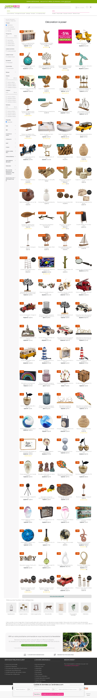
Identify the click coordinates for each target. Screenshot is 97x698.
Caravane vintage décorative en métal (28, 89)
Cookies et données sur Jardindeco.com (48, 684)
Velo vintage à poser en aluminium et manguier (83, 112)
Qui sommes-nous (40, 664)
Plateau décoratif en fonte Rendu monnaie (65, 497)
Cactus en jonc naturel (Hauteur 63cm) (65, 225)
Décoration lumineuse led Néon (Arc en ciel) (28, 384)
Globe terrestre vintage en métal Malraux (46, 452)
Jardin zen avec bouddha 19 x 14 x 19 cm (28, 338)
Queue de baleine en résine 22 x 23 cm (83, 66)
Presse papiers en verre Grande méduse (28, 474)
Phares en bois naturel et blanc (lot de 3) (84, 588)
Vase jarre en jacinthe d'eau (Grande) (28, 180)
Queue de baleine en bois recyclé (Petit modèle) (46, 44)
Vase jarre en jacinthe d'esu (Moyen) (84, 157)
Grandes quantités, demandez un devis (16, 672)
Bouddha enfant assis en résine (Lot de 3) (46, 474)
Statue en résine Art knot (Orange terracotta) (83, 543)
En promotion (10, 68)
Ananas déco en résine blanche (46, 202)
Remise (9, 30)
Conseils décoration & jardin (42, 678)
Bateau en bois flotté (83, 247)
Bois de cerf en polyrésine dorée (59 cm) (46, 225)
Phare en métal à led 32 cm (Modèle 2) (46, 361)
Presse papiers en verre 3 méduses (27, 520)
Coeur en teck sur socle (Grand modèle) (46, 89)
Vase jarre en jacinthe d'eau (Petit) (83, 429)
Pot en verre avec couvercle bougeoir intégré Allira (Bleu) (46, 406)
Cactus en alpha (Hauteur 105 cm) (65, 270)
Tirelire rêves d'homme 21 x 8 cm (46, 520)
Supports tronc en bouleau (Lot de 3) (83, 180)
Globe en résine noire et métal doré (65, 543)
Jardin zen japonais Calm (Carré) (46, 135)
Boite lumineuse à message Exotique (83, 520)
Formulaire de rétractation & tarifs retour (16, 668)
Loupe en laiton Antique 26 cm (84, 269)
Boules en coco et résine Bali (65, 202)
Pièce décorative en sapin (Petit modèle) (46, 247)
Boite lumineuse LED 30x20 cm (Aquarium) (46, 270)
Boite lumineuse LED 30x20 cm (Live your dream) (28, 452)
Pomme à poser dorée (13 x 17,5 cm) (84, 474)
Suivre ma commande (11, 664)
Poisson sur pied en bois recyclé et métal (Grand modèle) (28, 113)
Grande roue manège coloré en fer (65, 384)
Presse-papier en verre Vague (28, 428)
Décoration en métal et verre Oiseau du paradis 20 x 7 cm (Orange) (65, 475)
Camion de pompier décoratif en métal (83, 293)
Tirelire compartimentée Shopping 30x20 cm (27, 44)
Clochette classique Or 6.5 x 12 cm (46, 543)
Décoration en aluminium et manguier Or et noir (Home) (83, 338)
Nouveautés (38, 672)
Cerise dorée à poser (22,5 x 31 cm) (83, 452)
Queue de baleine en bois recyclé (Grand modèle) (65, 66)
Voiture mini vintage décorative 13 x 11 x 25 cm (65, 588)
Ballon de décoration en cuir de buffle (28, 202)
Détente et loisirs (76, 13)
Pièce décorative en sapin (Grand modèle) (65, 247)
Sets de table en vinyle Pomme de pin (84, 202)
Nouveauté (9, 62)
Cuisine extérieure (10, 13)
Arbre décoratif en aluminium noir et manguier (65, 315)
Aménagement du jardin (20, 13)
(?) (25, 689)
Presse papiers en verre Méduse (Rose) (65, 520)
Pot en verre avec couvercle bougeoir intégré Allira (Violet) (46, 384)
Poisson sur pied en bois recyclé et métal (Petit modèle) (28, 135)
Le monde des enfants (40, 13)
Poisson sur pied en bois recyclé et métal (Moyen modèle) (28, 226)
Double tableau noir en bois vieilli (83, 225)
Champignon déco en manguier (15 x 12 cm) (65, 89)
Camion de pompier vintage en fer (28, 315)
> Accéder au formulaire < (71, 665)
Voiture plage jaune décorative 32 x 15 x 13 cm (84, 135)
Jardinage (28, 13)
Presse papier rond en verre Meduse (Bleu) (28, 543)
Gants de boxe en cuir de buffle (46, 179)
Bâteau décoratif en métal (65, 111)
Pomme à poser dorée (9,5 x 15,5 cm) (28, 406)
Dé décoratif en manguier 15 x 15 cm (83, 384)
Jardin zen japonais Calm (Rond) (65, 135)
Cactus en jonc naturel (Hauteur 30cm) (65, 180)
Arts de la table (60, 13)
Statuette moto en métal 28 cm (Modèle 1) (65, 293)
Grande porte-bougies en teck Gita (65, 157)
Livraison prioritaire (11, 51)
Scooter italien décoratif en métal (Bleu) (28, 157)
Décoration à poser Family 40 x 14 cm (28, 565)
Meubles (54, 13)
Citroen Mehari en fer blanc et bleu (46, 338)
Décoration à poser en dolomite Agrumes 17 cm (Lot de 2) (46, 498)
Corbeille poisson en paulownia (46, 111)
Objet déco (13, 20)
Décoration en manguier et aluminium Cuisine (83, 89)
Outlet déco (38, 670)
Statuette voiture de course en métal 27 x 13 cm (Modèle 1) (65, 338)
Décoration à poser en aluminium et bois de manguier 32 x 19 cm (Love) (65, 407)
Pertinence (10, 25)
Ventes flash (38, 668)
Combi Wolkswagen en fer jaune (28, 361)
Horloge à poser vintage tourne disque (65, 429)
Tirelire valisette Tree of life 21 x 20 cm (65, 361)
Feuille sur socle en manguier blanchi (28, 247)
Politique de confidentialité (13, 674)
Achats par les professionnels (13, 670)
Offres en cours (39, 666)
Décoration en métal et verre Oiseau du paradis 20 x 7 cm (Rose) (83, 407)
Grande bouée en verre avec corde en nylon (28, 66)
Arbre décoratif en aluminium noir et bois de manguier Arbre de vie (28, 293)
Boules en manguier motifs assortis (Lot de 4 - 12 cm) (46, 588)
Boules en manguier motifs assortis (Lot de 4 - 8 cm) (28, 588)
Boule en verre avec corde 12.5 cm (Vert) (46, 565)
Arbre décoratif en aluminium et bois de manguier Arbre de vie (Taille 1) (46, 67)
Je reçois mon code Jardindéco (34, 645)
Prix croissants (11, 27)
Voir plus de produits (57, 596)
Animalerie (33, 13)
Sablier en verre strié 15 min (65, 451)
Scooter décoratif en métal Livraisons (84, 44)
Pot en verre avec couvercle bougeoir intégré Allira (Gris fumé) (46, 316)
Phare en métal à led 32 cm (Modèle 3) (83, 361)
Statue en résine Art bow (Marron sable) (83, 565)
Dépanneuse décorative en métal (46, 293)
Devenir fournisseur (40, 680)
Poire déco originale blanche (65, 565)
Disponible (9, 122)
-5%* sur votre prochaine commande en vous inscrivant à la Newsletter (34, 636)
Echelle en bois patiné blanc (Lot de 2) (28, 270)
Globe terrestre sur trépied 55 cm (28, 497)
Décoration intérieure (67, 13)
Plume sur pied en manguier (83, 497)
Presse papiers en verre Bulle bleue (46, 429)
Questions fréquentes (11, 666)
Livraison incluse (10, 56)
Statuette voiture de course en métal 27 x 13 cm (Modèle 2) (84, 315)
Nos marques (38, 674)
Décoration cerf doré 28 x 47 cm (46, 157)
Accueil (7, 19)
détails (36, 686)
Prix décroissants (11, 29)
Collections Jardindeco (41, 676)
